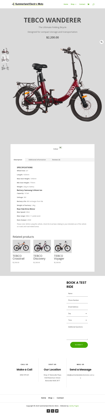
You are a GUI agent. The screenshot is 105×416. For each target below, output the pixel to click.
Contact (82, 4)
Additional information (37, 160)
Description (18, 160)
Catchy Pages (74, 406)
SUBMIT (79, 345)
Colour (55, 149)
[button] (102, 42)
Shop (72, 4)
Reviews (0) (56, 160)
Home (66, 4)
